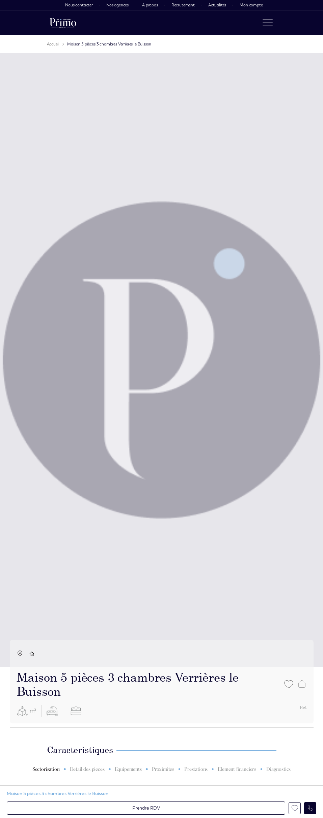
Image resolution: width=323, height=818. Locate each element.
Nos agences (117, 5)
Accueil (53, 44)
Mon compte (251, 5)
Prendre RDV (146, 808)
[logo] (63, 22)
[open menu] (268, 23)
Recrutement (183, 5)
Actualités (217, 5)
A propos (150, 5)
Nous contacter (79, 5)
